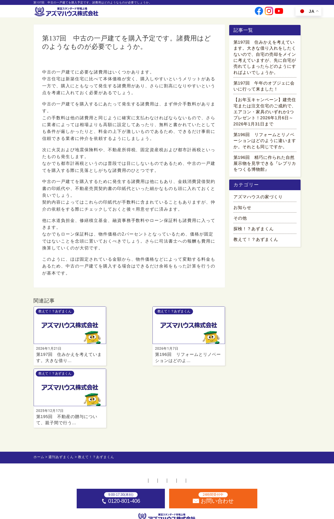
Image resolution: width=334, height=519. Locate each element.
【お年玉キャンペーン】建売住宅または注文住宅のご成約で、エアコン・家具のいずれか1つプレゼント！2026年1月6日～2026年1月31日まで (264, 112)
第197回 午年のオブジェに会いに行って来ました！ (264, 87)
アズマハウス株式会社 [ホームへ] (176, 513)
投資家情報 (194, 13)
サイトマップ (254, 421)
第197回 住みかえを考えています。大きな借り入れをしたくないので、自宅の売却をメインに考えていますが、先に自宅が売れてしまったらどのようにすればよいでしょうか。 (264, 58)
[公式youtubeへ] (279, 13)
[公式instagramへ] (269, 13)
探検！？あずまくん (253, 231)
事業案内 (156, 13)
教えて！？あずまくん (62, 61)
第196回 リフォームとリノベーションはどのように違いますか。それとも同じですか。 (264, 141)
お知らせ (242, 209)
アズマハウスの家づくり (258, 199)
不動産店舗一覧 (104, 421)
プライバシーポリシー (211, 421)
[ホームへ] (66, 11)
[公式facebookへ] (259, 13)
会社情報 (174, 13)
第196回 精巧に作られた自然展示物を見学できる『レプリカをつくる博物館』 (264, 164)
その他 (240, 220)
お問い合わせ (236, 13)
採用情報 (214, 13)
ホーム (73, 421)
